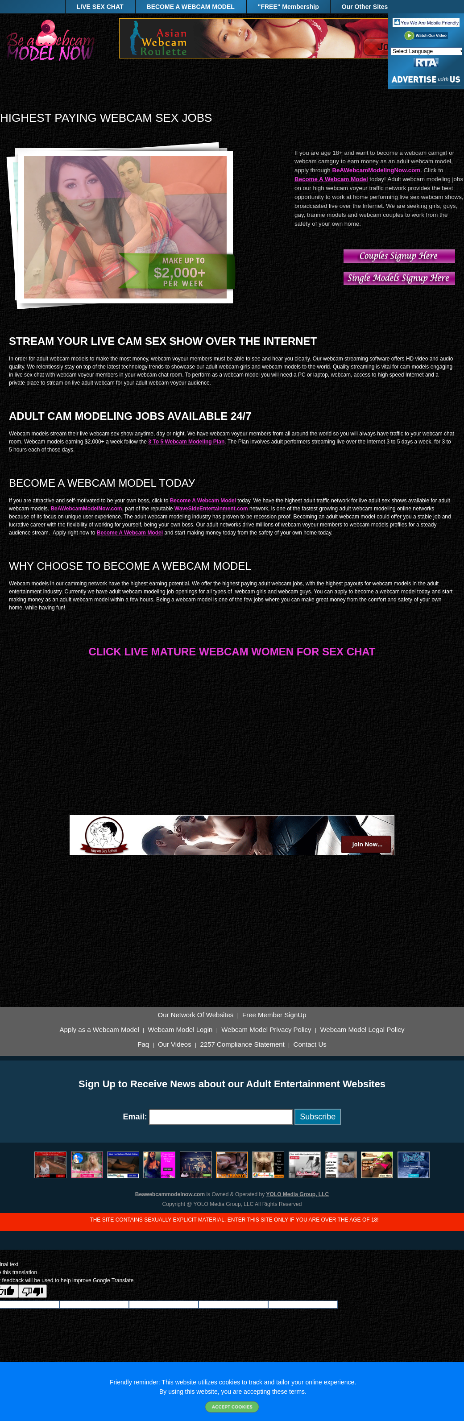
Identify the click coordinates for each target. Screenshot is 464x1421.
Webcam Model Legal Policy (362, 1029)
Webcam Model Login (180, 1029)
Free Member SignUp (274, 1015)
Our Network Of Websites (196, 1015)
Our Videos (174, 1044)
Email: (135, 1116)
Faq (143, 1044)
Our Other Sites (365, 6)
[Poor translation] (32, 1291)
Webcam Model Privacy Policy (266, 1029)
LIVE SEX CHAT (100, 6)
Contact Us (310, 1044)
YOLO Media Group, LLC (297, 1194)
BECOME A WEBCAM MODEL (191, 6)
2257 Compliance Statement (242, 1044)
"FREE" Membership (288, 6)
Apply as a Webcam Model (99, 1029)
